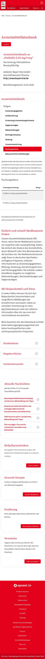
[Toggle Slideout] (42, 3)
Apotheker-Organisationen (22, 627)
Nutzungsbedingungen (22, 604)
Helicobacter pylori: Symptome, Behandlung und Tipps (17, 417)
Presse (22, 631)
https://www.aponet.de (22, 585)
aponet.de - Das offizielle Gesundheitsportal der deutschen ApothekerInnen (16, 2)
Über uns (22, 644)
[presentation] (42, 8)
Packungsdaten (11, 149)
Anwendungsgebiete (13, 111)
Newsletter (22, 649)
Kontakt (22, 613)
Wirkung (8, 139)
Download (22, 609)
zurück (6, 44)
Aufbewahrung (11, 115)
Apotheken (24, 8)
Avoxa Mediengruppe (22, 640)
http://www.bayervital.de (15, 78)
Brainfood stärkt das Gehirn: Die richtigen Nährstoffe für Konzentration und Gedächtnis (17, 409)
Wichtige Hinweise (13, 135)
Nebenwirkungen (12, 130)
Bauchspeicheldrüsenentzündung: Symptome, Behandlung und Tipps (18, 399)
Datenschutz (22, 600)
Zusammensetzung (13, 144)
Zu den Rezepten (32, 494)
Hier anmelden (33, 561)
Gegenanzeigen (11, 125)
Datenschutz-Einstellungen (22, 622)
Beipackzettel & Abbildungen (17, 154)
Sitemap (23, 618)
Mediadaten (22, 636)
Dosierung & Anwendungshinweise (19, 120)
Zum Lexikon (33, 465)
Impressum (22, 596)
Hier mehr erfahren (31, 526)
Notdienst (11, 8)
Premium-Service (22, 591)
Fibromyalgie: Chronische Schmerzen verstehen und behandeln (15, 427)
